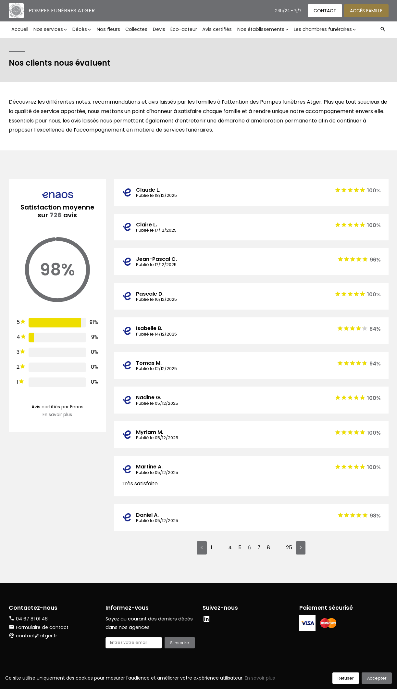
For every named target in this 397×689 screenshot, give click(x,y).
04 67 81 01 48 (32, 619)
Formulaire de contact (38, 627)
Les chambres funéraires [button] (317, 29)
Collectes (133, 29)
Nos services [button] (47, 29)
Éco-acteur (179, 29)
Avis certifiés (212, 29)
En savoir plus (57, 415)
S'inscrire (179, 643)
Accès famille (365, 10)
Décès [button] (78, 29)
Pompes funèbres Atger (62, 10)
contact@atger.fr (36, 635)
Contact (323, 10)
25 (289, 548)
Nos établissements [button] (255, 29)
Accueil (19, 29)
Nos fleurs (106, 29)
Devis (155, 29)
